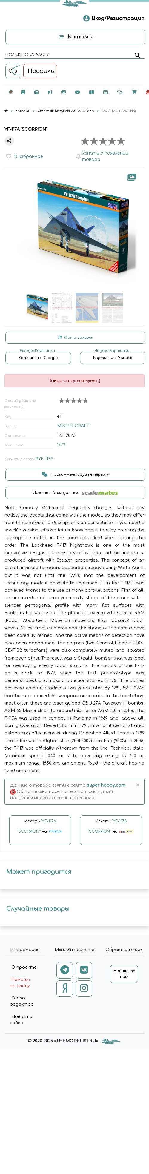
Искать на (40, 829)
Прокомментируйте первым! (76, 474)
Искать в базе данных (75, 493)
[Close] (137, 785)
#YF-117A (44, 459)
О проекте (24, 967)
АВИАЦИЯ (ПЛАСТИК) (119, 111)
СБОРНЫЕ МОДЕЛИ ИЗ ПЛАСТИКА (66, 111)
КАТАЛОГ (23, 111)
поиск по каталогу (26, 55)
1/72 (61, 445)
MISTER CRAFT (73, 426)
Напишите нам (124, 974)
